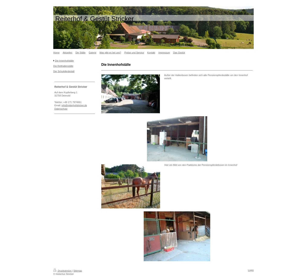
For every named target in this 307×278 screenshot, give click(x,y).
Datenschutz (60, 108)
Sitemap (77, 270)
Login (251, 270)
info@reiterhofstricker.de (74, 105)
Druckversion (62, 270)
